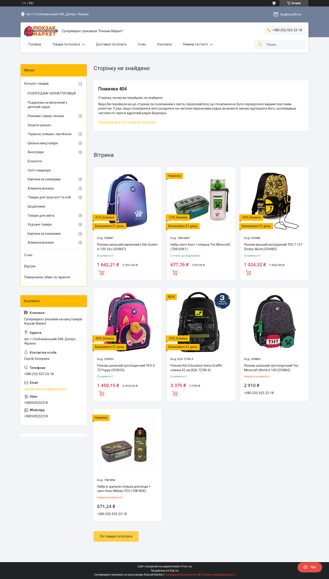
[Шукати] (260, 44)
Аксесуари (36, 152)
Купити (101, 272)
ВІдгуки (29, 266)
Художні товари (40, 224)
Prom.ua (186, 566)
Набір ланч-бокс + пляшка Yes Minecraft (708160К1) (200, 247)
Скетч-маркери (39, 170)
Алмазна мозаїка (41, 188)
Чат (309, 567)
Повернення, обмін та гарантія (47, 277)
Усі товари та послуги (116, 536)
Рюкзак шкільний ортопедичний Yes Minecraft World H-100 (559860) (271, 368)
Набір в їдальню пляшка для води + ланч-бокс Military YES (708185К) (124, 489)
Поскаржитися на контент (181, 574)
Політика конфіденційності (217, 574)
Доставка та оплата (111, 44)
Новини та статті (195, 44)
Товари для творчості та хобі (49, 197)
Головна (35, 44)
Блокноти (35, 161)
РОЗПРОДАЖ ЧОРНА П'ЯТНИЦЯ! (52, 93)
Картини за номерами (44, 179)
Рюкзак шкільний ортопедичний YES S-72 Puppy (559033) (126, 368)
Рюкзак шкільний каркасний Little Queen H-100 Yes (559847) (127, 247)
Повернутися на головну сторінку (127, 122)
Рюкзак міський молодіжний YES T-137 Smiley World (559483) (273, 247)
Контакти (164, 44)
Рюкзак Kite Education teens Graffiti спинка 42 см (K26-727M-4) (196, 368)
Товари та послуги (66, 44)
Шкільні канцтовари (43, 143)
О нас (142, 44)
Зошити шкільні (39, 125)
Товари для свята (41, 215)
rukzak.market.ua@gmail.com (45, 389)
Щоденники (36, 206)
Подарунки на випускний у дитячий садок (47, 105)
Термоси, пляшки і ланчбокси (50, 134)
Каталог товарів (36, 83)
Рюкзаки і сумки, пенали (46, 116)
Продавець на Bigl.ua (164, 570)
